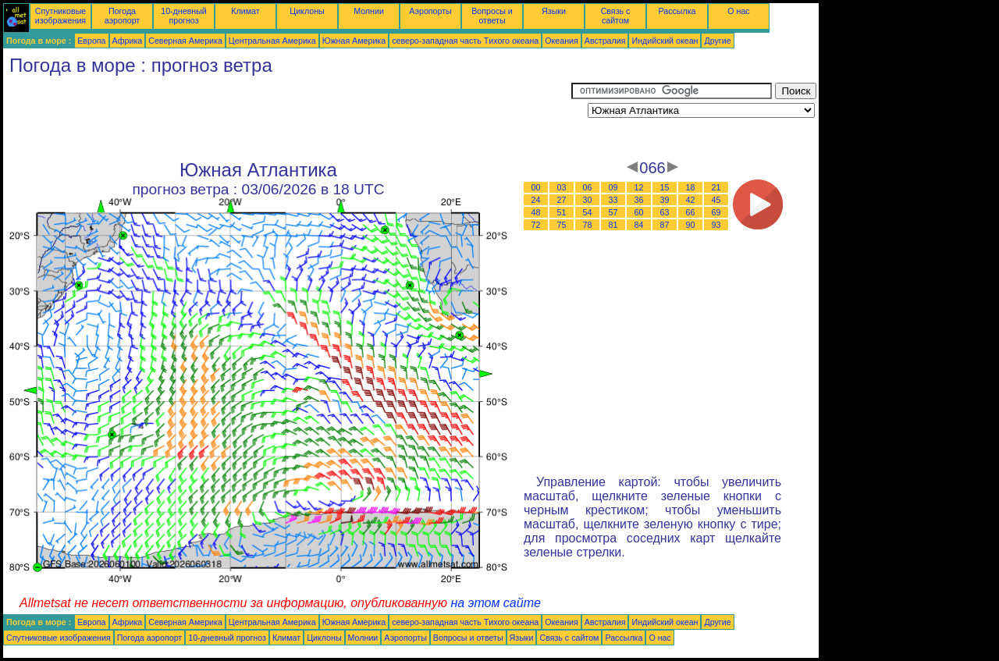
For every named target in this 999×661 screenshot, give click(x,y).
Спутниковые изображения (60, 15)
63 (665, 212)
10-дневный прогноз (184, 15)
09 (613, 187)
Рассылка (676, 11)
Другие (717, 40)
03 (562, 187)
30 (587, 199)
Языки (554, 11)
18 (690, 187)
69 (716, 212)
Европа (91, 40)
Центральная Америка (272, 40)
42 (690, 199)
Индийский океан (664, 40)
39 (665, 199)
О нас (738, 11)
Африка (127, 40)
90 (690, 224)
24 (536, 199)
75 (562, 224)
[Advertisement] (287, 118)
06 (587, 187)
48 (536, 212)
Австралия (605, 40)
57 (613, 212)
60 (639, 212)
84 (639, 224)
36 (639, 199)
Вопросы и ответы (492, 15)
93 (716, 224)
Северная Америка (185, 40)
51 (562, 212)
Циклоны (307, 11)
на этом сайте (495, 602)
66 (690, 212)
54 (587, 212)
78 (587, 224)
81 (613, 224)
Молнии (369, 11)
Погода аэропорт (122, 15)
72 (536, 224)
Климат (245, 11)
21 (716, 187)
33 (613, 199)
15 (665, 187)
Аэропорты (430, 11)
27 (562, 199)
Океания (561, 40)
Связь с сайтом (616, 15)
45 (716, 199)
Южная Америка (354, 40)
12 (639, 187)
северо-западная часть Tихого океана (465, 40)
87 (665, 224)
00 (536, 187)
